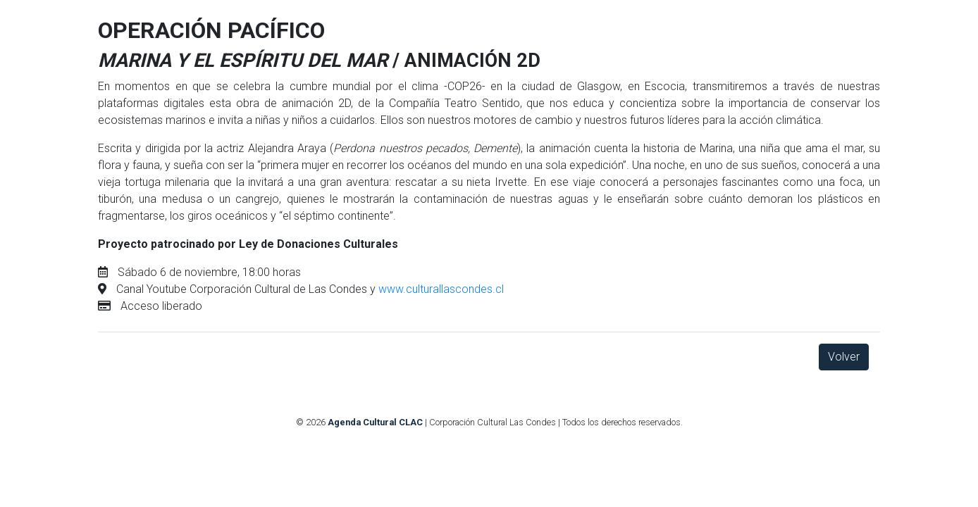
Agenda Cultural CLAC (375, 422)
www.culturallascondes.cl (441, 289)
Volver (844, 356)
